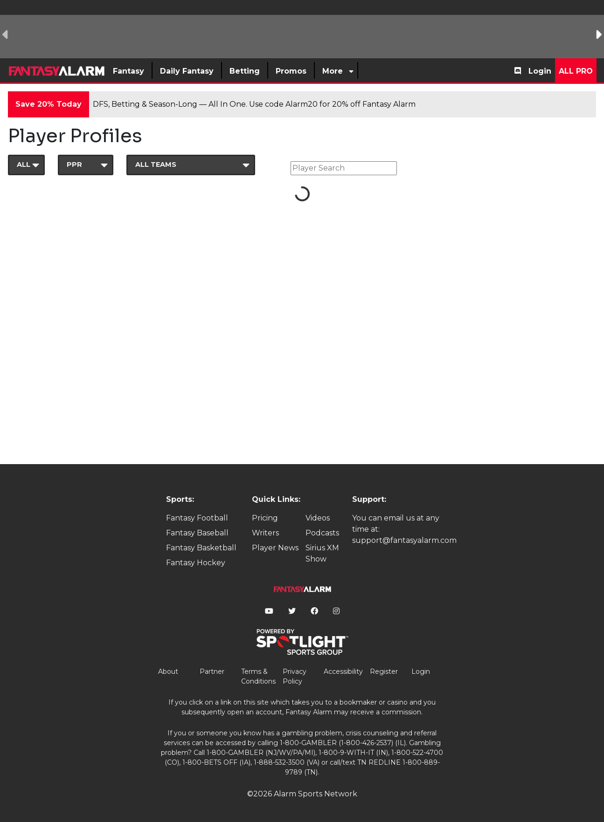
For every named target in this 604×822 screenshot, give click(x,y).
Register (384, 671)
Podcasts (322, 532)
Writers (265, 532)
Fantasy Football (197, 518)
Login (539, 71)
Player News (275, 547)
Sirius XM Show (322, 553)
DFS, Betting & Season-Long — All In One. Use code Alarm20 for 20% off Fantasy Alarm (254, 104)
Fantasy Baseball (197, 532)
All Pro (576, 71)
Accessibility (343, 671)
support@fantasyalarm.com (404, 540)
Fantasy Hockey (195, 562)
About (168, 671)
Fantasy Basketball (201, 547)
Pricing (265, 518)
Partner (212, 671)
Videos (317, 518)
